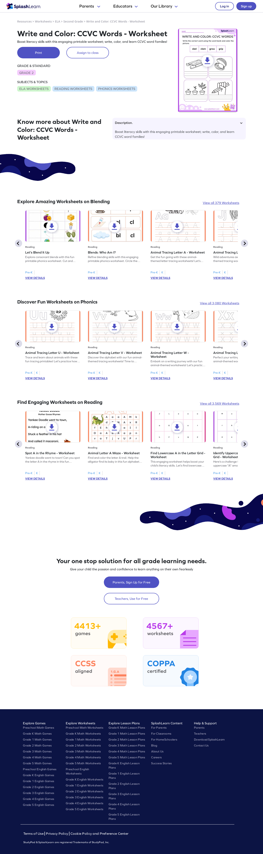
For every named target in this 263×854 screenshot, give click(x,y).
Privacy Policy (57, 834)
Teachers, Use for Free (131, 598)
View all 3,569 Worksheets (219, 403)
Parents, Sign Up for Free (131, 582)
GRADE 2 (26, 73)
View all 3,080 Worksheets (219, 303)
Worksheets (43, 21)
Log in (224, 6)
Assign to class (88, 52)
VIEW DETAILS (35, 278)
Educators (125, 6)
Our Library (164, 6)
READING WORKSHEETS (73, 89)
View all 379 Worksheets (221, 203)
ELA (57, 21)
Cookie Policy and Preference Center (99, 834)
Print (38, 52)
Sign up (246, 6)
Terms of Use (34, 834)
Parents (89, 6)
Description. (179, 123)
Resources (24, 21)
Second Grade (73, 21)
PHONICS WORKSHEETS (116, 89)
